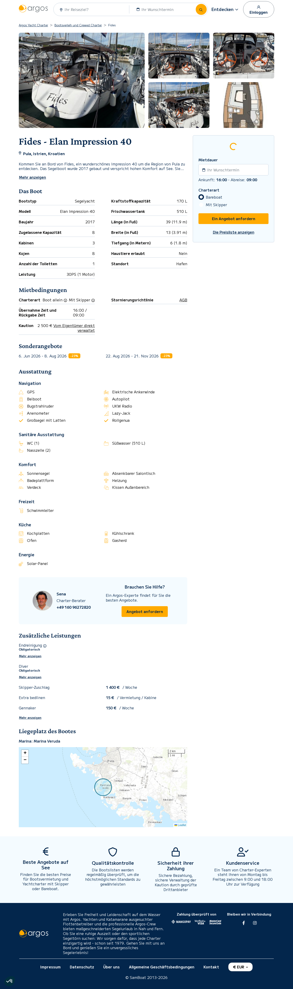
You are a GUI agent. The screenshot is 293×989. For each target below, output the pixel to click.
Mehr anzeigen (30, 656)
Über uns (111, 967)
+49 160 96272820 (74, 607)
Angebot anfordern (144, 611)
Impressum (50, 967)
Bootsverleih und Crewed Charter (78, 25)
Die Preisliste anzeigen (233, 232)
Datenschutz (82, 967)
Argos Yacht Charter (33, 25)
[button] (225, 9)
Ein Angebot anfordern (233, 218)
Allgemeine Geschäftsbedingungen (161, 967)
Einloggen (259, 9)
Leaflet (180, 825)
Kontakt (211, 967)
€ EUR (239, 967)
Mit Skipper (216, 204)
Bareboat (214, 197)
